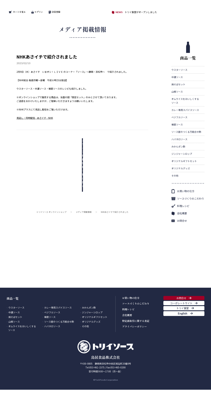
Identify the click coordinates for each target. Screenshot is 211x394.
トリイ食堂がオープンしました (141, 12)
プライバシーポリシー (134, 326)
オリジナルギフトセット (184, 161)
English (181, 331)
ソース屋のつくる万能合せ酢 (186, 131)
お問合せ (182, 220)
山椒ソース (177, 91)
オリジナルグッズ (180, 168)
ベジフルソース (179, 117)
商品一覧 (188, 51)
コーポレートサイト (181, 311)
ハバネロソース (179, 139)
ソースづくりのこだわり (190, 198)
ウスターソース (179, 69)
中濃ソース (177, 77)
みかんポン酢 (178, 146)
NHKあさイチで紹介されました (46, 57)
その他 (174, 175)
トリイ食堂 (181, 321)
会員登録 (54, 11)
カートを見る (17, 11)
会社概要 (182, 213)
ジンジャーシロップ (181, 153)
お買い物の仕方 (185, 191)
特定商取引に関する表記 (135, 321)
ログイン (37, 11)
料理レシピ (183, 206)
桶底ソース (177, 124)
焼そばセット (178, 84)
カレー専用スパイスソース (185, 110)
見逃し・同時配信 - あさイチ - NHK (34, 118)
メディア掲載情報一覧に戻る (80, 143)
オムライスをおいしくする (185, 101)
